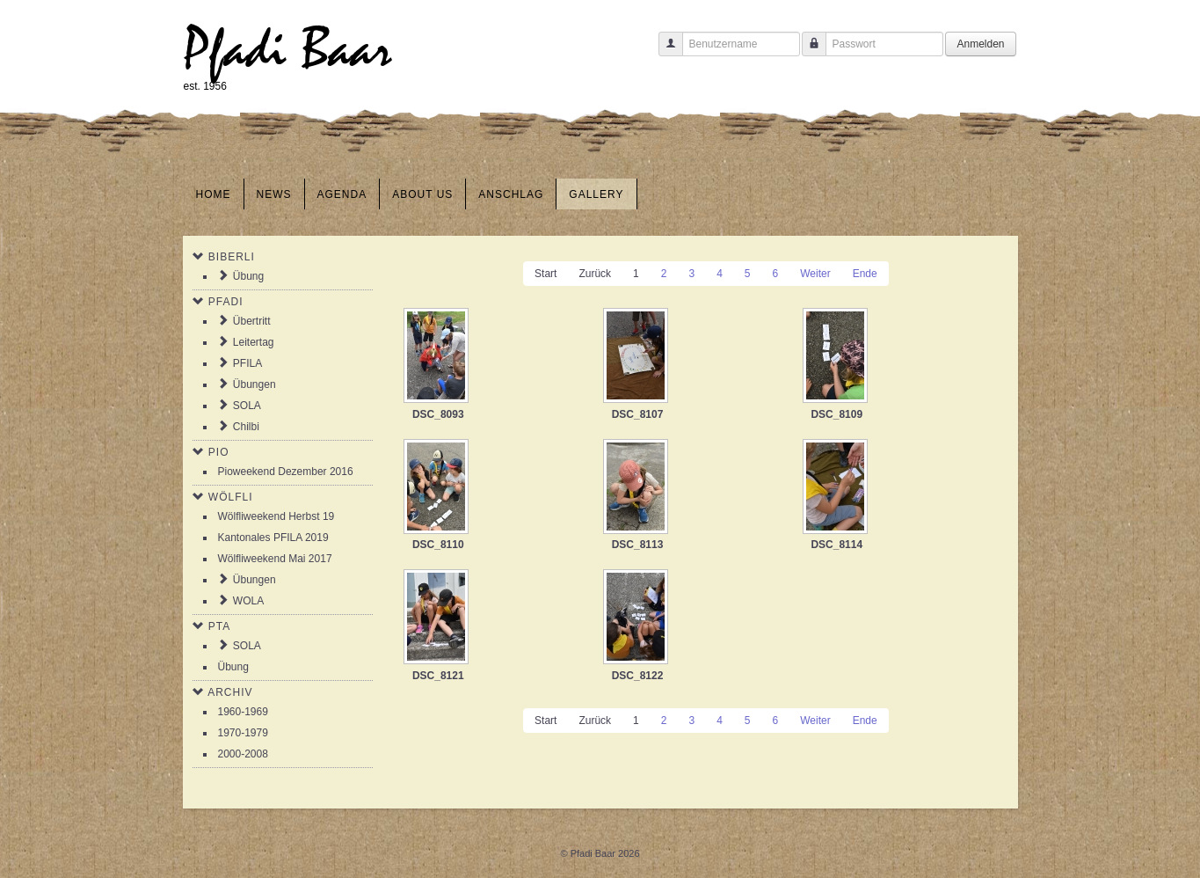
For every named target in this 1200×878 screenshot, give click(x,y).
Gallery (596, 194)
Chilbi (246, 427)
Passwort (807, 52)
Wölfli (230, 497)
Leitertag (253, 342)
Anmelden (980, 44)
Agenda (342, 194)
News (274, 194)
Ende (865, 273)
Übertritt (252, 321)
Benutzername (664, 52)
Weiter (815, 273)
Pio (218, 452)
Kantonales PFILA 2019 (273, 537)
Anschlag (510, 194)
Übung (248, 276)
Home (213, 194)
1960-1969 (243, 712)
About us (422, 194)
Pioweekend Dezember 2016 (285, 471)
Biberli (231, 257)
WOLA (248, 601)
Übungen (254, 384)
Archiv (229, 692)
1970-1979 (243, 733)
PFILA (247, 363)
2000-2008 (243, 754)
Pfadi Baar (288, 49)
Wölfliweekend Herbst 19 (276, 516)
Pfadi (226, 302)
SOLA (247, 405)
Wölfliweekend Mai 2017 (275, 558)
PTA (219, 626)
